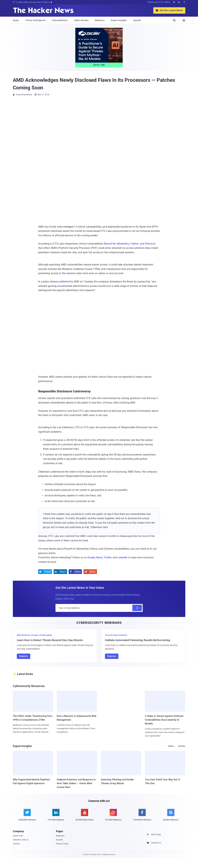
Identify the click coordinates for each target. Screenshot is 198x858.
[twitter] (27, 816)
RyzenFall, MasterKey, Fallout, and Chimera (129, 243)
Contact (16, 843)
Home (16, 20)
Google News (95, 557)
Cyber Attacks (81, 20)
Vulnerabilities (60, 20)
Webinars (100, 20)
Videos (171, 746)
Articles (181, 746)
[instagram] (113, 816)
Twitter (108, 557)
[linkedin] (56, 816)
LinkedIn (123, 557)
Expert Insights (119, 20)
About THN (18, 836)
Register (23, 656)
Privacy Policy (62, 843)
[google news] (171, 815)
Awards (137, 20)
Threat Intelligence (35, 20)
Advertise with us (21, 840)
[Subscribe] (137, 608)
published (64, 281)
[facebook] (142, 816)
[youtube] (84, 816)
